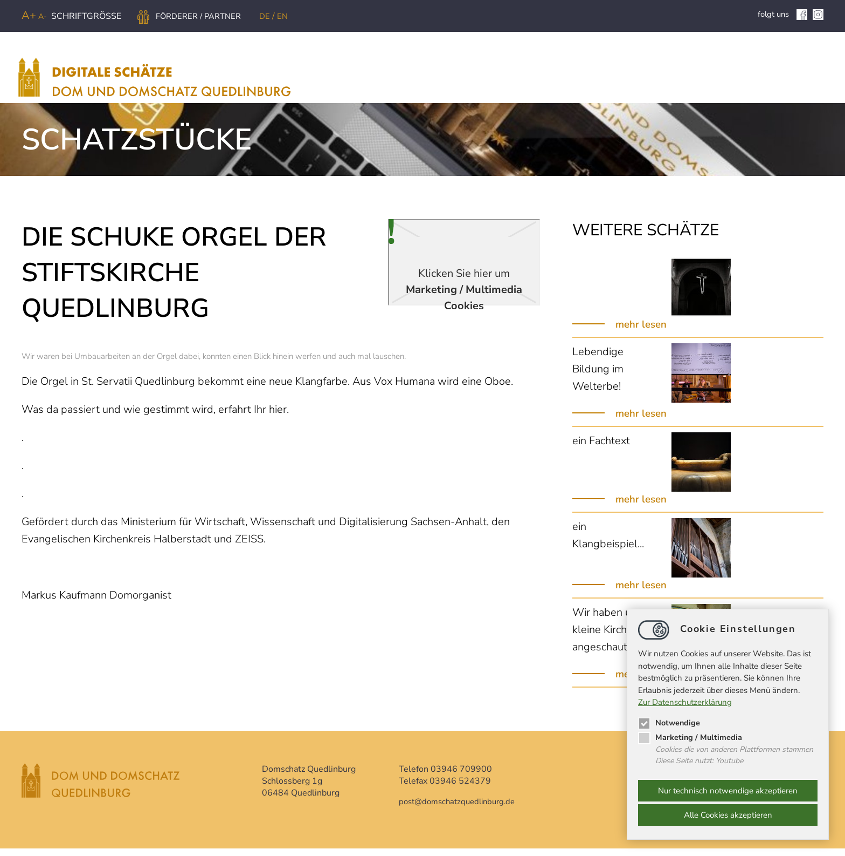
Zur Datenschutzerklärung (685, 701)
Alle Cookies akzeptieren (728, 815)
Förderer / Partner (192, 16)
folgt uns (780, 14)
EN (290, 16)
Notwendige (670, 721)
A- (42, 16)
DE (273, 16)
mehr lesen (642, 331)
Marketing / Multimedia (690, 736)
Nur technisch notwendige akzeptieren (728, 790)
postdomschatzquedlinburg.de (461, 809)
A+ (29, 15)
